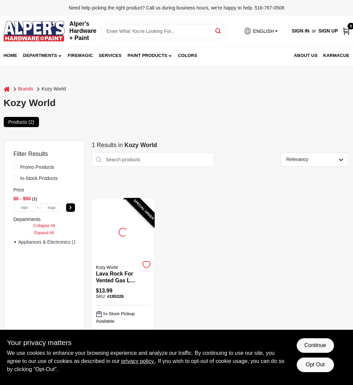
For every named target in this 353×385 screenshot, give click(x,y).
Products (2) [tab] (21, 122)
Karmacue (336, 55)
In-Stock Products (39, 178)
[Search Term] (163, 31)
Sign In (300, 31)
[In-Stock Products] (16, 178)
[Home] (7, 89)
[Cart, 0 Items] (346, 31)
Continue (315, 345)
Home (10, 55)
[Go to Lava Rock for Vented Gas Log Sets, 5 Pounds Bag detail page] (123, 231)
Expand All (44, 232)
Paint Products (147, 55)
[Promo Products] (16, 166)
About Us (306, 55)
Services (110, 55)
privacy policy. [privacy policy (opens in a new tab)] (138, 361)
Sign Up (328, 31)
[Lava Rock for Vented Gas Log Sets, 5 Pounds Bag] (117, 277)
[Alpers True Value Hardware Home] (34, 31)
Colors (187, 55)
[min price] (25, 207)
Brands (25, 89)
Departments (40, 55)
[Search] (218, 30)
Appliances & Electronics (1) (48, 242)
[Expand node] (15, 242)
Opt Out (315, 364)
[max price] (51, 207)
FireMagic (80, 55)
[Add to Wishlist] (146, 264)
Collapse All (44, 225)
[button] (261, 31)
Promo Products (37, 167)
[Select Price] (70, 207)
